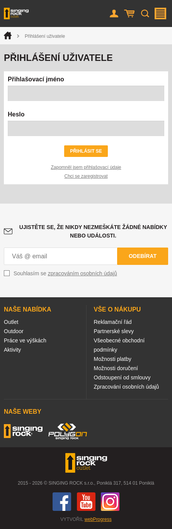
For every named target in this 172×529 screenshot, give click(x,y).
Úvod (8, 35)
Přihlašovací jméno (36, 79)
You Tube (86, 501)
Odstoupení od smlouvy (122, 377)
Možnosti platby (112, 359)
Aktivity (12, 350)
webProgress (98, 519)
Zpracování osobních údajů (126, 387)
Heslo (16, 114)
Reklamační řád (113, 322)
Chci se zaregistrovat (85, 176)
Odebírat (143, 256)
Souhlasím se (65, 273)
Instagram (110, 501)
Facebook (62, 501)
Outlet (11, 322)
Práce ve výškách (25, 340)
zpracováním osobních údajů (82, 273)
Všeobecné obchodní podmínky (119, 345)
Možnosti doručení (116, 368)
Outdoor (14, 331)
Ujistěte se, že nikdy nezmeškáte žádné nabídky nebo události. (93, 231)
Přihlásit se (86, 151)
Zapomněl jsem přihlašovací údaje (86, 167)
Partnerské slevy (114, 331)
